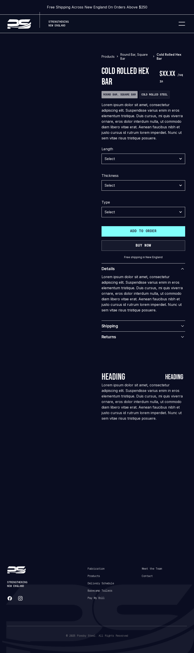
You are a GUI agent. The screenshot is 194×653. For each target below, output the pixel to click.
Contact (147, 579)
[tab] (22, 195)
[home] (19, 24)
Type (106, 202)
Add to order (143, 231)
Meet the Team (152, 572)
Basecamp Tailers (100, 594)
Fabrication (96, 572)
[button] (182, 24)
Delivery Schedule (101, 587)
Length (107, 149)
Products (94, 579)
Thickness (110, 175)
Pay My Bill (96, 601)
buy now (143, 245)
